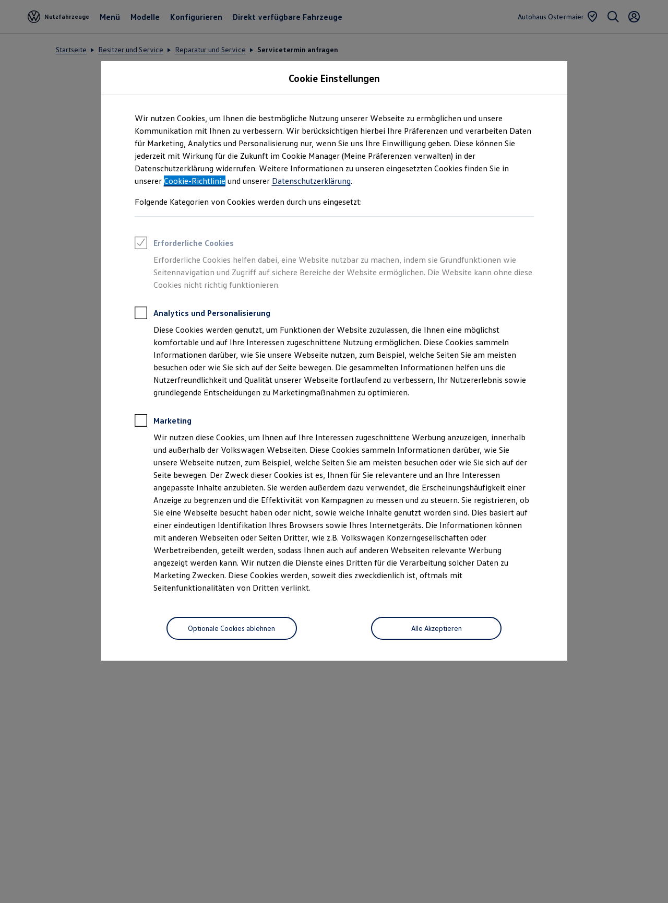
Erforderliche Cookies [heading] (184, 244)
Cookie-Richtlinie (194, 180)
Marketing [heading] (163, 422)
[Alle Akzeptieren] (436, 628)
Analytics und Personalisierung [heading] (202, 314)
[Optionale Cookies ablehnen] (231, 628)
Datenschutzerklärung (311, 180)
